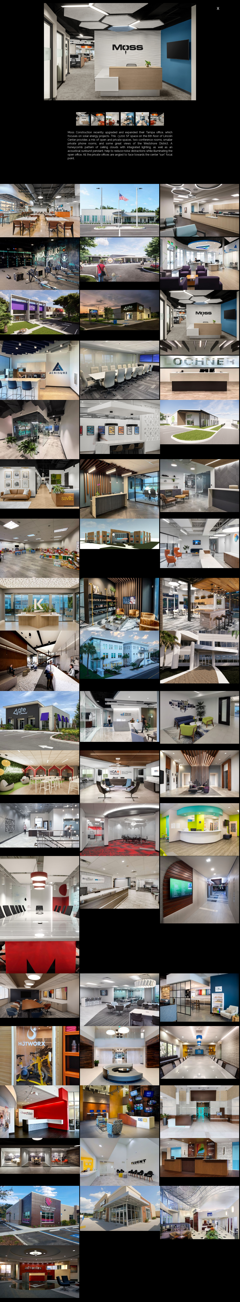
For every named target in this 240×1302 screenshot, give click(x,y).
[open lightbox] (40, 210)
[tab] (72, 176)
